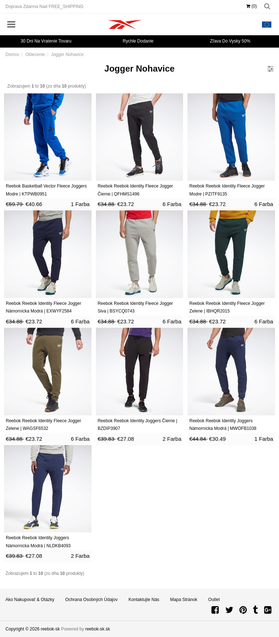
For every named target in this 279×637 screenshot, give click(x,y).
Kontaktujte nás (144, 599)
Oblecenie (35, 54)
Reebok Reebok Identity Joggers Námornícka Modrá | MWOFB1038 (222, 424)
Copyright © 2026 (23, 629)
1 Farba (80, 204)
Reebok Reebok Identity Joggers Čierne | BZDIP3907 (137, 424)
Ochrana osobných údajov (91, 599)
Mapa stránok (183, 599)
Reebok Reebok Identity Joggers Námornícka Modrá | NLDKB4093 (38, 541)
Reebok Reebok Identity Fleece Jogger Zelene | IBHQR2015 (226, 307)
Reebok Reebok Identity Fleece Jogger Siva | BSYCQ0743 (135, 307)
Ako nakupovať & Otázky (29, 599)
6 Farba (172, 204)
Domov (12, 54)
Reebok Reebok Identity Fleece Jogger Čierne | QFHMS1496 (135, 190)
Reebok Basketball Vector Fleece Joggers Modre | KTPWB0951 (46, 190)
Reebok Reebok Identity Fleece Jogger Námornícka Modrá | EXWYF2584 (43, 307)
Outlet (214, 599)
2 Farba (172, 439)
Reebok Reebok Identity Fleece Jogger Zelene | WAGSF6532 (43, 424)
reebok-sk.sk (97, 629)
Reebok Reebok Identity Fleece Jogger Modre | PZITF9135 (226, 190)
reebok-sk (50, 629)
